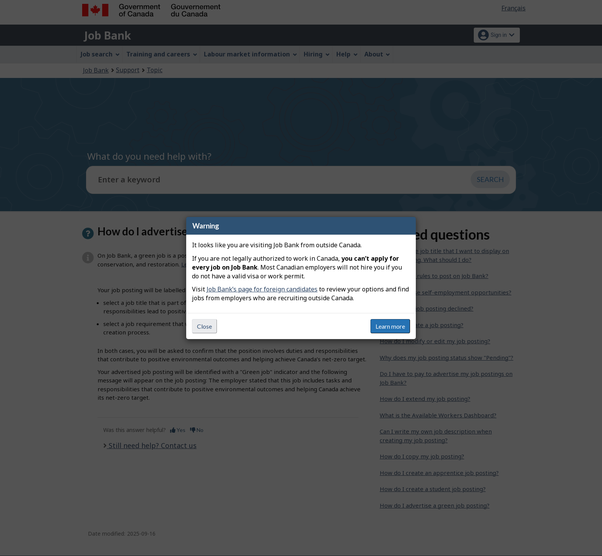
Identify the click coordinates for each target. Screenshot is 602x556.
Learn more (390, 326)
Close (204, 326)
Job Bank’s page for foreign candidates (262, 289)
